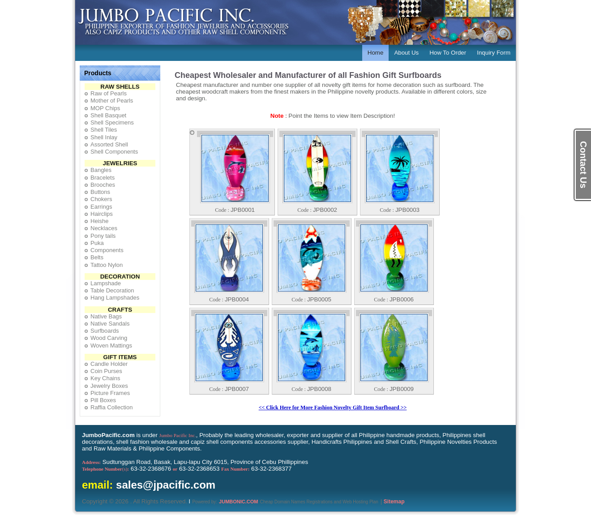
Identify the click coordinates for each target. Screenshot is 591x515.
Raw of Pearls (108, 93)
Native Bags (106, 316)
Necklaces (103, 228)
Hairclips (101, 213)
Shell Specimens (112, 122)
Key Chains (105, 378)
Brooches (102, 184)
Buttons (100, 192)
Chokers (101, 199)
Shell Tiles (103, 129)
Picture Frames (110, 393)
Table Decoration (112, 290)
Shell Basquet (108, 115)
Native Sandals (109, 323)
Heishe (99, 221)
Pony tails (103, 235)
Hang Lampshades (114, 297)
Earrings (101, 206)
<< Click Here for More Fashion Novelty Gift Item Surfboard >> (333, 407)
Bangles (100, 170)
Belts (96, 257)
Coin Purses (106, 371)
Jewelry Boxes (109, 385)
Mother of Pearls (111, 100)
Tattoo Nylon (106, 265)
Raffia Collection (111, 407)
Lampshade (105, 283)
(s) (105, 469)
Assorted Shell (109, 144)
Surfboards (104, 330)
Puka (97, 243)
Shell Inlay (103, 137)
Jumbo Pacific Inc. (177, 435)
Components (107, 250)
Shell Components (114, 151)
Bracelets (102, 177)
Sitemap (394, 501)
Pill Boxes (103, 400)
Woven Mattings (111, 345)
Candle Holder (109, 363)
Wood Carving (108, 338)
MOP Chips (105, 108)
